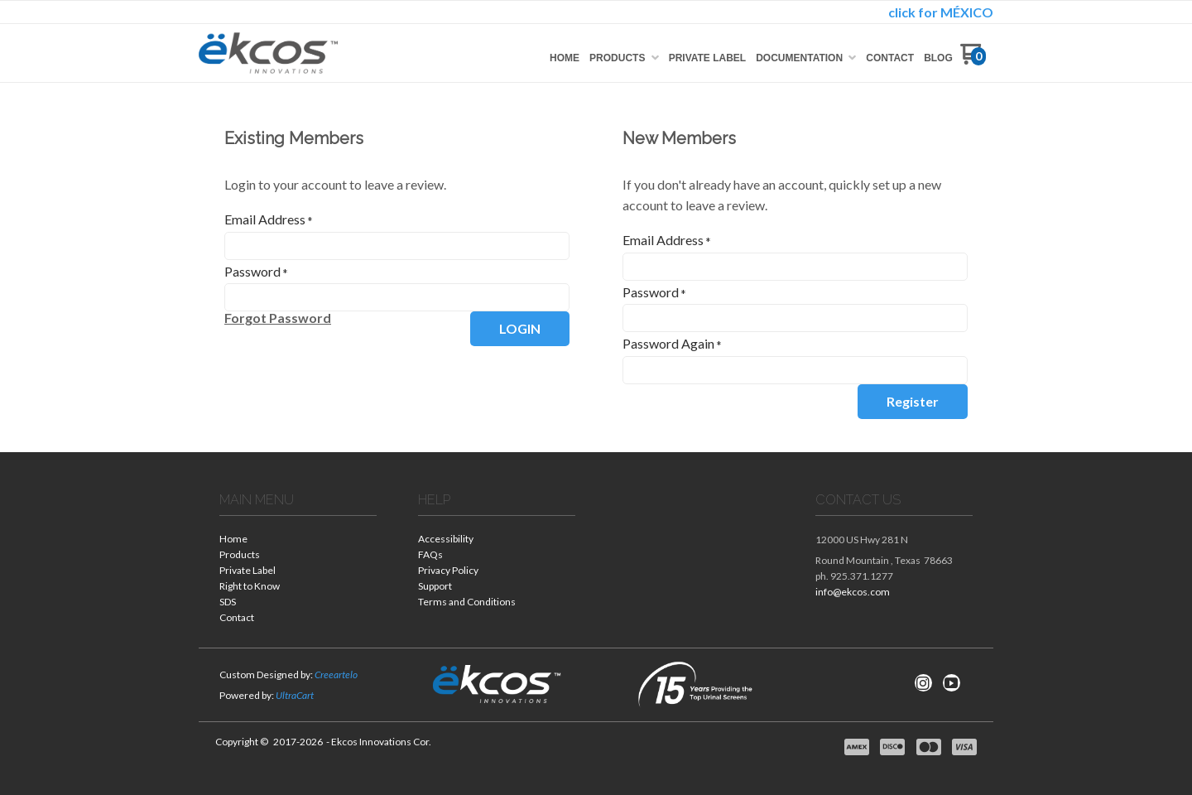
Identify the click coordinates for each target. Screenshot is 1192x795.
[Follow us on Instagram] (923, 683)
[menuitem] (564, 58)
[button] (277, 318)
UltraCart (295, 695)
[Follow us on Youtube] (951, 683)
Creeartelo (336, 674)
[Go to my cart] (973, 60)
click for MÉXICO (940, 12)
